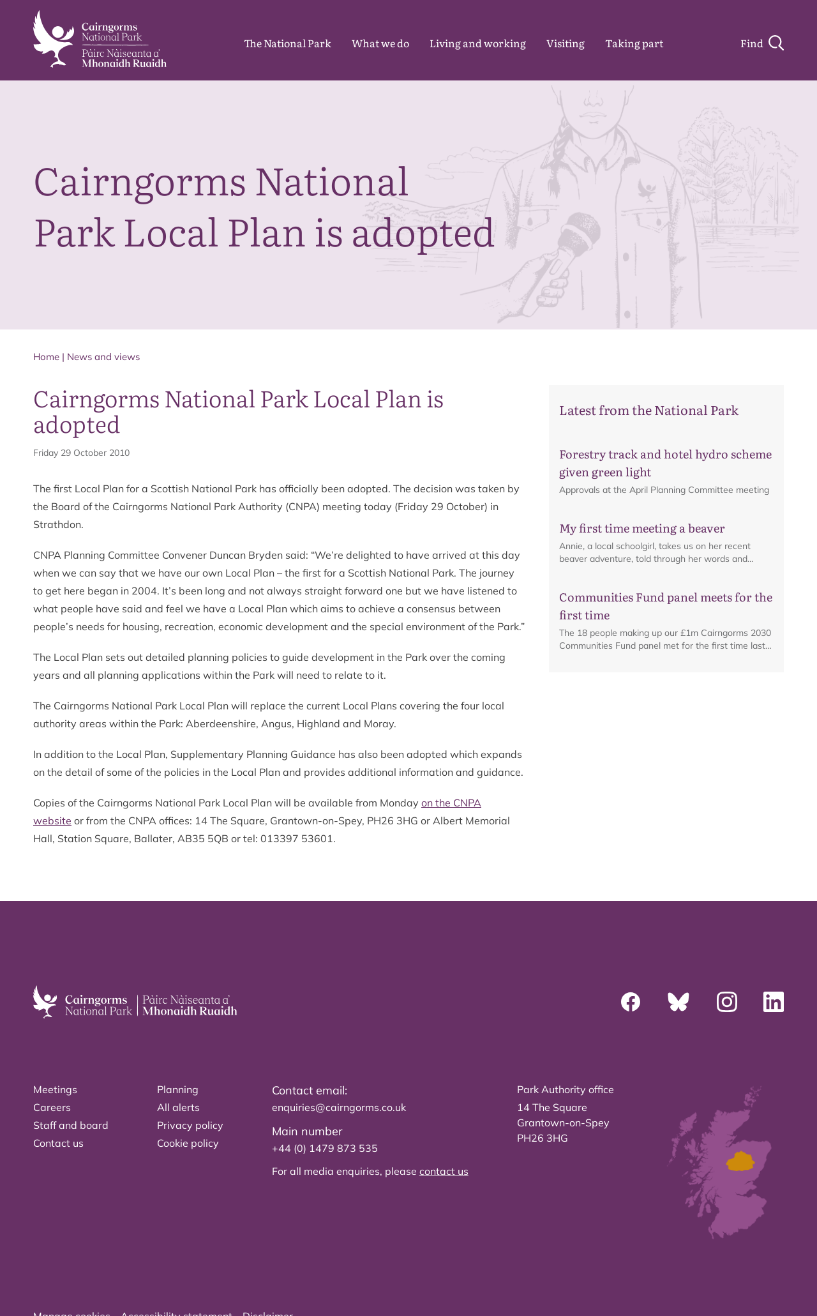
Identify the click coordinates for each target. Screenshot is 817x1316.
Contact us (58, 1143)
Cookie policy (188, 1143)
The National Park (287, 42)
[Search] (762, 42)
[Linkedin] (773, 1002)
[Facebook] (630, 1002)
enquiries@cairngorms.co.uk (339, 1107)
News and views (103, 357)
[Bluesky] (678, 1002)
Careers (52, 1107)
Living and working (478, 42)
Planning (178, 1089)
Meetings (55, 1089)
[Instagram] (727, 1002)
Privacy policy (190, 1125)
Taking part (634, 42)
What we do (380, 42)
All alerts (178, 1107)
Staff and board (71, 1125)
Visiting (565, 42)
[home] (100, 39)
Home (46, 357)
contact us (443, 1171)
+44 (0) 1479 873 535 (325, 1148)
